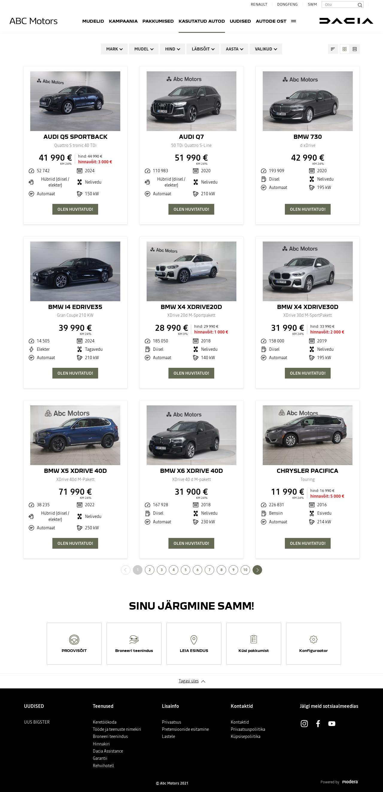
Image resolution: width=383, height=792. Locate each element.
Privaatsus (171, 722)
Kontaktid (240, 722)
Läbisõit (201, 49)
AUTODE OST (256, 21)
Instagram (304, 723)
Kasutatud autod (187, 21)
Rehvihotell (103, 766)
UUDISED (225, 21)
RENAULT (256, 4)
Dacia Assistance (108, 751)
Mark (112, 49)
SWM (312, 4)
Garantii (100, 758)
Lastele (168, 736)
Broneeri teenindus (110, 736)
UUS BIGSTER (37, 722)
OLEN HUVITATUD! (75, 209)
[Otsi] (360, 4)
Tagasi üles (189, 681)
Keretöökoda (104, 722)
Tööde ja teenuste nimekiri (117, 729)
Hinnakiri (101, 744)
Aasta (232, 49)
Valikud (263, 49)
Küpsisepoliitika (245, 736)
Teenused (289, 21)
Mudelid (78, 21)
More (309, 21)
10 (245, 570)
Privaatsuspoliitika (248, 729)
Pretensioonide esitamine (185, 729)
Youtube (331, 723)
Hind (170, 49)
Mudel (141, 49)
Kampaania (108, 21)
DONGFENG (287, 4)
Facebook (318, 723)
